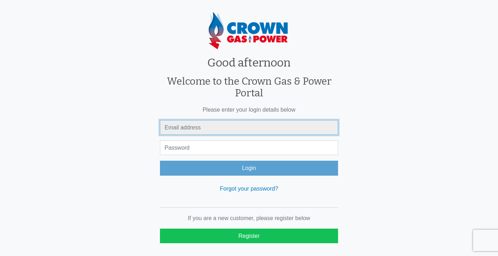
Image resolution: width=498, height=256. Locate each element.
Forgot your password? (249, 189)
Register (249, 236)
